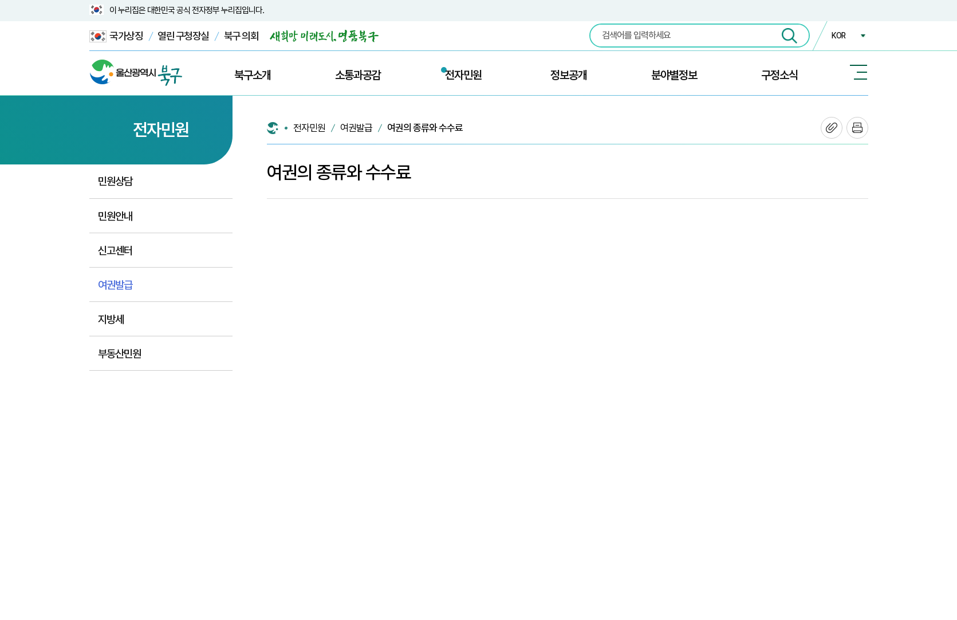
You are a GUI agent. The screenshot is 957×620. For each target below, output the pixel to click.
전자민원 (463, 75)
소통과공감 (358, 75)
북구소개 (252, 75)
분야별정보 (674, 75)
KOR (838, 35)
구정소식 (779, 75)
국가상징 (116, 36)
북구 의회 (241, 36)
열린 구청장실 (183, 36)
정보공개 (568, 75)
